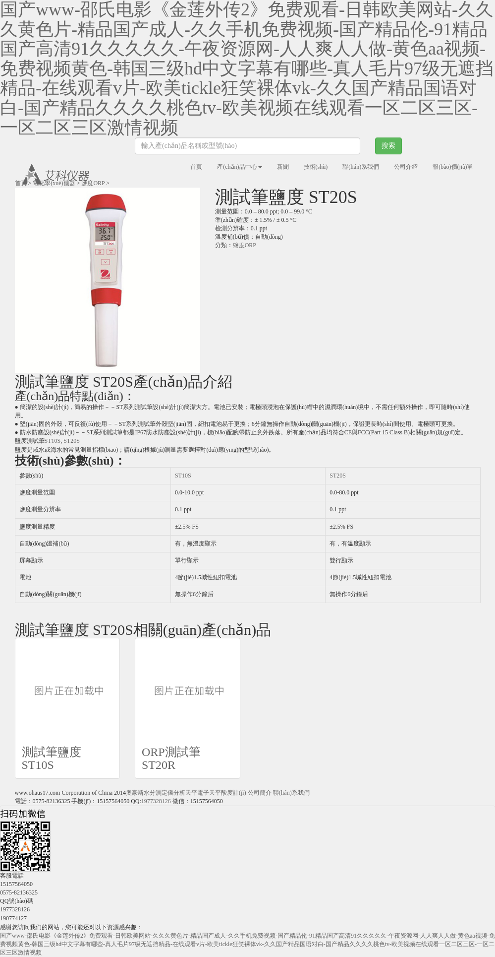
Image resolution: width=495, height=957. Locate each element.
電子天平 (209, 792)
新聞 (283, 166)
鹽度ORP (93, 183)
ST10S (53, 440)
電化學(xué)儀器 (54, 183)
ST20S (71, 440)
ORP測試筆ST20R (171, 758)
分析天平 (185, 792)
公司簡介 (260, 792)
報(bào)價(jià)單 (453, 166)
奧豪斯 (135, 792)
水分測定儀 (158, 792)
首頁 (196, 166)
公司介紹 (406, 166)
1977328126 (156, 801)
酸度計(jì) (233, 792)
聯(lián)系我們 (360, 166)
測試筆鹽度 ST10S (51, 758)
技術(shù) (316, 166)
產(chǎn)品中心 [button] (239, 166)
